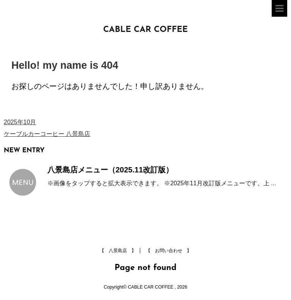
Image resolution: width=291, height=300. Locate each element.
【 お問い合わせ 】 (168, 250)
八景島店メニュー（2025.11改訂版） (110, 170)
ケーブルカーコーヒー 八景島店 (47, 134)
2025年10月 (20, 122)
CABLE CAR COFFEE (145, 29)
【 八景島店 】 (118, 250)
